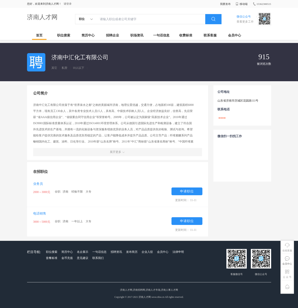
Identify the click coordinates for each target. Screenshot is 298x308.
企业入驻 (147, 251)
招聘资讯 (116, 251)
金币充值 (67, 258)
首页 (39, 35)
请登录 (68, 3)
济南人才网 (42, 17)
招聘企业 (112, 35)
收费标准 (185, 35)
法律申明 (178, 251)
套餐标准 (51, 258)
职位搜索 (63, 35)
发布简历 (132, 251)
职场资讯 (136, 35)
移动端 (242, 3)
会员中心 (234, 35)
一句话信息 (161, 35)
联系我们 (98, 258)
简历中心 (88, 35)
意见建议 (82, 258)
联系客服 (210, 35)
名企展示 (82, 251)
